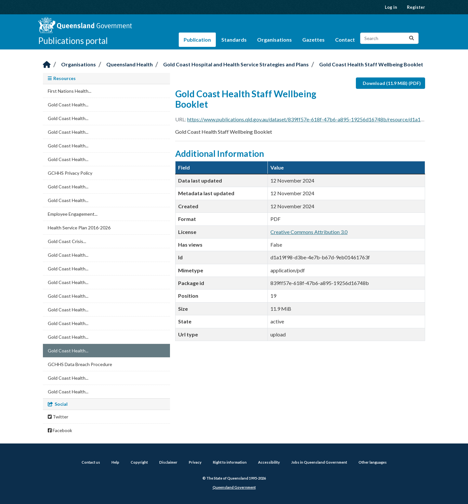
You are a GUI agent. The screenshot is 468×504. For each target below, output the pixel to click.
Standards (234, 39)
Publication (197, 39)
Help (115, 462)
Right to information (230, 462)
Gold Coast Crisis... (67, 241)
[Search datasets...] (389, 38)
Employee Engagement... (73, 214)
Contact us (91, 462)
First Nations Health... (69, 91)
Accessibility (269, 462)
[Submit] (411, 38)
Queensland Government (234, 487)
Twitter (58, 416)
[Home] (47, 65)
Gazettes (313, 39)
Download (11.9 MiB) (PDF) (392, 83)
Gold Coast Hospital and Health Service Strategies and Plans (236, 64)
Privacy (195, 462)
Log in (391, 7)
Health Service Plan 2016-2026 (79, 227)
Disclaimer (168, 462)
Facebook (60, 430)
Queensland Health (129, 64)
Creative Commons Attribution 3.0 (308, 232)
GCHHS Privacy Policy (70, 173)
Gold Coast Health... (68, 104)
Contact (345, 39)
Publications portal (73, 40)
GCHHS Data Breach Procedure (80, 364)
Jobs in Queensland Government (319, 462)
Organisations (274, 39)
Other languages (372, 462)
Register (416, 7)
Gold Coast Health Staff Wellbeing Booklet (371, 64)
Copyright (139, 462)
